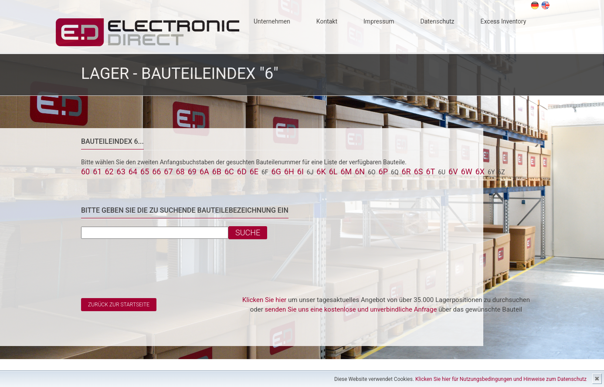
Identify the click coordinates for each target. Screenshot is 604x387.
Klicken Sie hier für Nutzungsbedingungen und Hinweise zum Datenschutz (501, 379)
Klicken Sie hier (264, 300)
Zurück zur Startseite (118, 305)
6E (254, 171)
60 (85, 171)
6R (406, 171)
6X (480, 171)
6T (430, 171)
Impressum (378, 21)
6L (333, 171)
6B (216, 171)
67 (168, 171)
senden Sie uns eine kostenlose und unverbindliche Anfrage (351, 309)
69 (192, 171)
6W (466, 171)
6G (276, 171)
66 (156, 171)
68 (180, 171)
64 (133, 171)
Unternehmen (272, 21)
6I (300, 171)
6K (321, 171)
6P (383, 171)
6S (418, 171)
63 (121, 171)
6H (289, 171)
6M (346, 171)
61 (97, 171)
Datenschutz (437, 21)
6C (229, 171)
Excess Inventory (503, 21)
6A (204, 171)
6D (242, 171)
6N (360, 171)
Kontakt (326, 21)
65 (144, 171)
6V (453, 171)
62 (109, 171)
